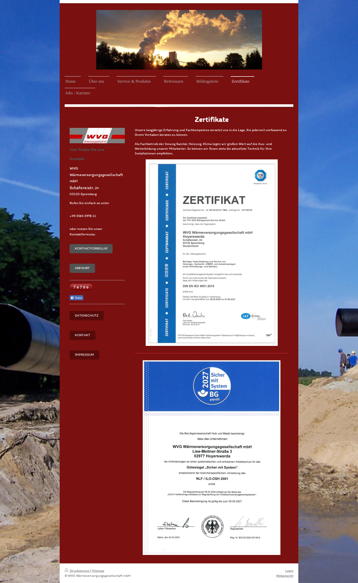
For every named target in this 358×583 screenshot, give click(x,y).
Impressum (84, 355)
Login (289, 571)
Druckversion (77, 571)
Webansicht (284, 576)
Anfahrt (82, 268)
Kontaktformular (91, 248)
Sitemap (98, 571)
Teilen (76, 298)
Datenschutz (86, 315)
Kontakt (82, 335)
